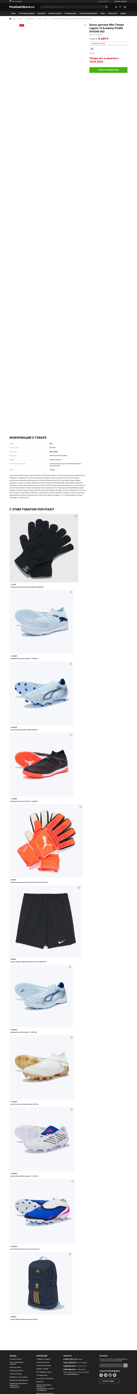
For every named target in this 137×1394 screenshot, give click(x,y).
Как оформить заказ (43, 1372)
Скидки (123, 13)
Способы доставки (16, 1370)
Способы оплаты (16, 1359)
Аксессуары (112, 13)
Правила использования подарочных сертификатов (18, 1385)
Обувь (13, 13)
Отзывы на (110, 1381)
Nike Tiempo (53, 451)
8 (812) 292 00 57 (70, 1363)
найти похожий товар (108, 70)
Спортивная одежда (26, 13)
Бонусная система (42, 1362)
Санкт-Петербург (16, 1)
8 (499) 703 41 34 (70, 1359)
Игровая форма (70, 13)
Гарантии (39, 1382)
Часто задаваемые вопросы (16, 1363)
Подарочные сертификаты (19, 1380)
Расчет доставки (16, 1374)
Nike (50, 443)
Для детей (41, 13)
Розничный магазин (43, 1365)
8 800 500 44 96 (103, 1)
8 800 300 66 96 (69, 1369)
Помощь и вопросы (121, 1)
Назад (13, 18)
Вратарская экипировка (88, 13)
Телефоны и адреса (43, 1359)
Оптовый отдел (41, 1375)
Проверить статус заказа (19, 1377)
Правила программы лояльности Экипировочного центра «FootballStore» (45, 1387)
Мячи (103, 13)
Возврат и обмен (42, 1369)
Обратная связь (15, 1367)
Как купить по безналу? (44, 1378)
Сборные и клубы (55, 13)
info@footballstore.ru (73, 1374)
